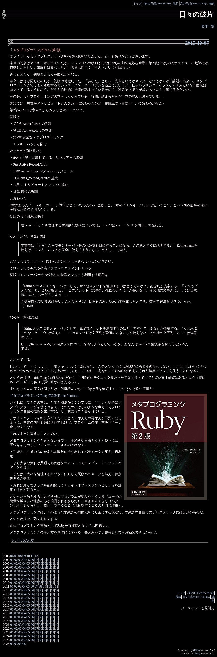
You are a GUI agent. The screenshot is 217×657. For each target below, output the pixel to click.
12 (36, 556)
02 (16, 560)
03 (20, 560)
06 (12, 556)
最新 (175, 3)
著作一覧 (208, 26)
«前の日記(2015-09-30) (157, 3)
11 (32, 556)
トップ (137, 3)
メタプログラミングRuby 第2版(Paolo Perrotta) (44, 395)
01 (12, 560)
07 (16, 556)
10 (28, 556)
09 (24, 556)
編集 (212, 3)
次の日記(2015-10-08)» (193, 3)
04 (24, 560)
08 (20, 556)
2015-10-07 (197, 43)
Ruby (197, 653)
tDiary (196, 650)
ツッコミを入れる (22, 540)
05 (28, 560)
